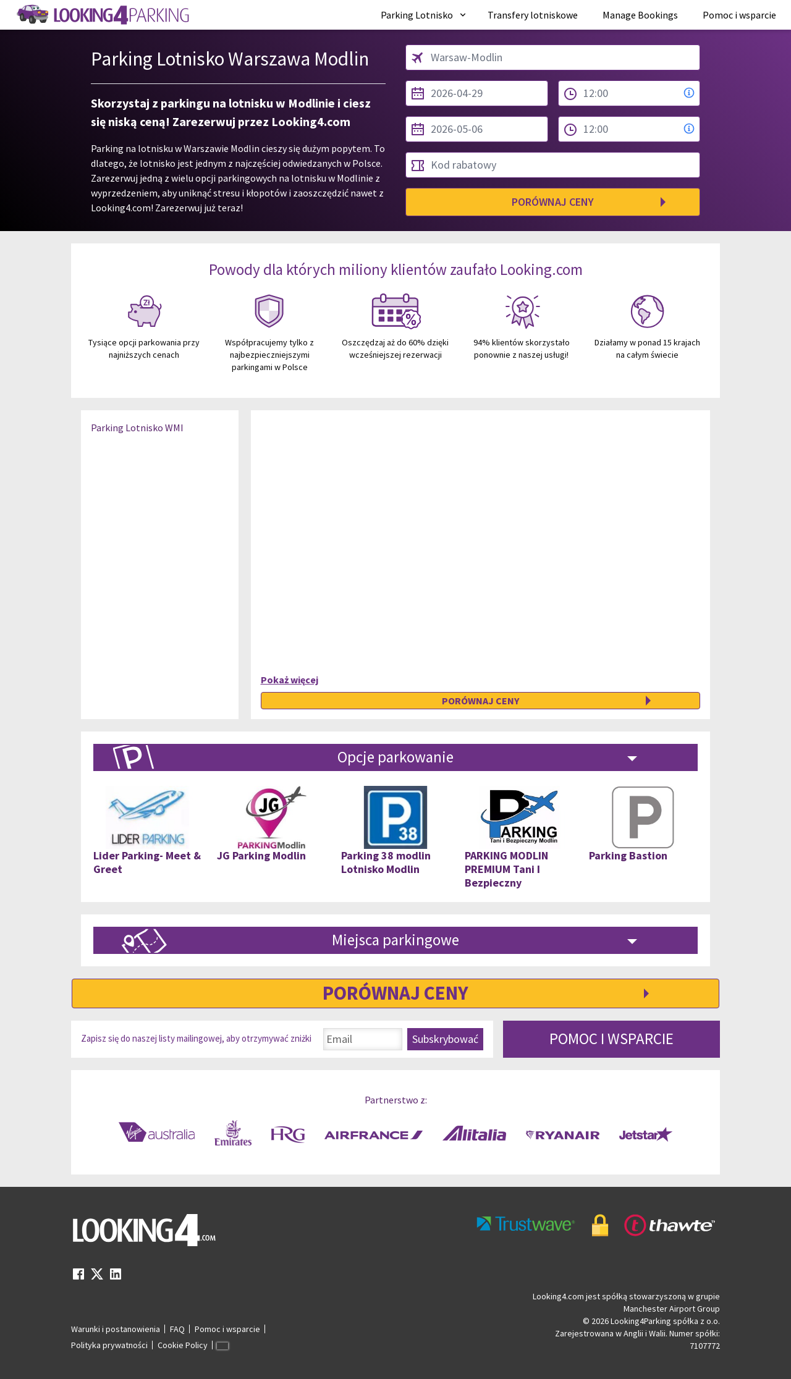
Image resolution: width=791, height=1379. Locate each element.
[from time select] (629, 93)
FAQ (177, 1329)
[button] (424, 15)
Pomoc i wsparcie (739, 15)
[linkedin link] (115, 1277)
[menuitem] (424, 15)
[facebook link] (78, 1277)
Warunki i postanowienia (115, 1329)
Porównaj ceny (553, 202)
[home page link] (102, 14)
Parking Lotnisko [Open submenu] (424, 15)
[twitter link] (97, 1277)
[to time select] (629, 129)
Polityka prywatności (109, 1345)
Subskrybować (445, 1039)
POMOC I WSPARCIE (611, 1038)
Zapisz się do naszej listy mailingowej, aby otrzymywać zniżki (196, 1038)
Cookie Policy (183, 1345)
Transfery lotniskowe (533, 15)
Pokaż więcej (289, 679)
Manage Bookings (640, 15)
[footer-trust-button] (596, 1225)
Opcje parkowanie (395, 757)
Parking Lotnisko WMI (137, 427)
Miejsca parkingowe (395, 940)
